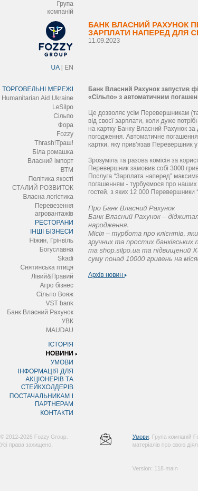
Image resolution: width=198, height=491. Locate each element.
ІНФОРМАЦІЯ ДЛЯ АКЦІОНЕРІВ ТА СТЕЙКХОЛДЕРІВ (45, 379)
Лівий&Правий (52, 276)
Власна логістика (48, 196)
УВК (67, 321)
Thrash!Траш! (53, 143)
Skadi (65, 258)
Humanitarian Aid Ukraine (37, 98)
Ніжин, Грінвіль (51, 240)
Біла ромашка (52, 152)
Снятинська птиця (47, 267)
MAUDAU (59, 330)
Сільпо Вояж (54, 294)
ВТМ (66, 170)
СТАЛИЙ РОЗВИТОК (42, 187)
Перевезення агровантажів (54, 209)
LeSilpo (62, 107)
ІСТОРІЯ (60, 344)
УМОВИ (61, 362)
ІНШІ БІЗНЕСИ (51, 231)
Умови (141, 437)
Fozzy (64, 134)
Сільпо (63, 116)
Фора (65, 125)
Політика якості (51, 178)
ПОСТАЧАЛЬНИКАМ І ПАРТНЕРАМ (41, 400)
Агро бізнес (56, 285)
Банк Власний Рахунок (40, 312)
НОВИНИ (59, 353)
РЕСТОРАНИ (54, 222)
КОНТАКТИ (56, 413)
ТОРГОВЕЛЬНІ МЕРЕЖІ (37, 89)
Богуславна (56, 249)
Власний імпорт (50, 161)
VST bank (59, 303)
